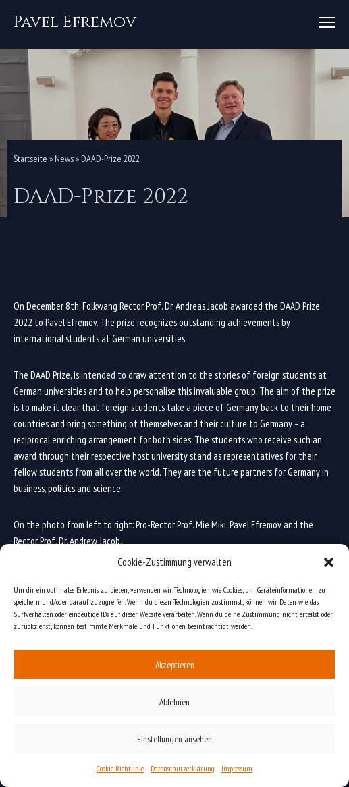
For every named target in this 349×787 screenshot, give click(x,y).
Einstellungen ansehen (174, 739)
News (64, 159)
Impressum (236, 768)
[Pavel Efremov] (75, 22)
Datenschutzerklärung (183, 768)
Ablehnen (174, 702)
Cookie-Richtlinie (120, 768)
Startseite (30, 159)
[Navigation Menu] (326, 22)
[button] (328, 562)
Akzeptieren (174, 665)
